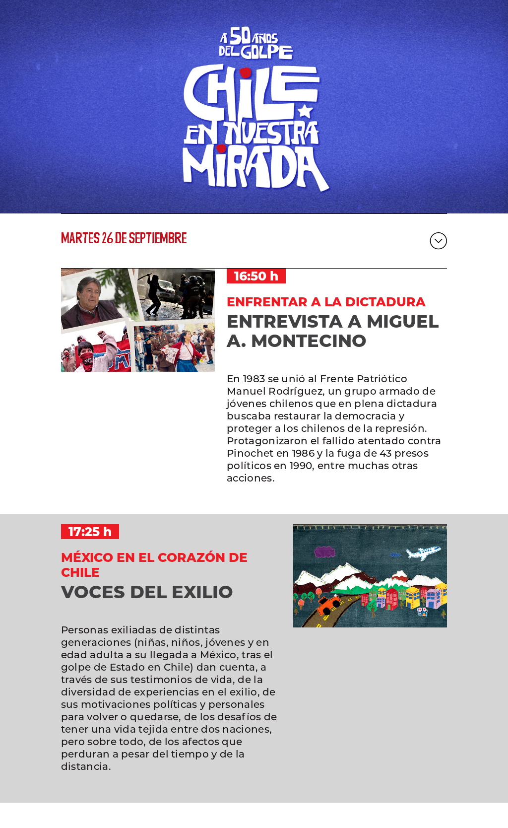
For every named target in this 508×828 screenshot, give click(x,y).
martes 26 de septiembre (124, 240)
